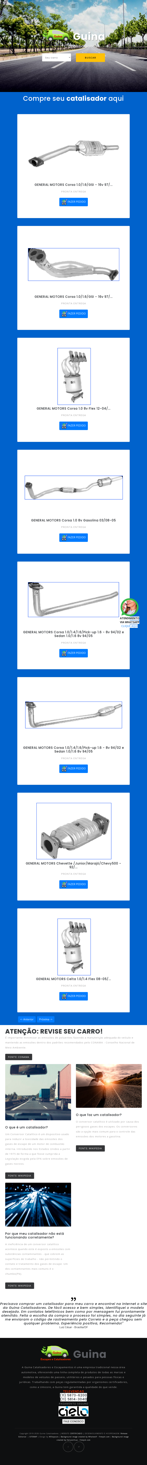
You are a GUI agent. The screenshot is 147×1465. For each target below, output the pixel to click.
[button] (11, 1316)
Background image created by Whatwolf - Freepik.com (85, 1437)
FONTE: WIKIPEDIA (19, 1175)
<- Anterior (27, 1019)
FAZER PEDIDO (73, 202)
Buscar (90, 57)
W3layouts (54, 1437)
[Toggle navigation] (73, 6)
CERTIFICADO (76, 1433)
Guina (73, 36)
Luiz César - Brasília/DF (73, 1327)
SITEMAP (33, 1437)
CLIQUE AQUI (129, 626)
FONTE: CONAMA (18, 1057)
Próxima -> (45, 1019)
